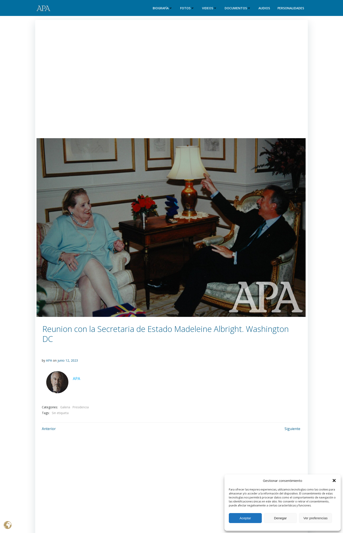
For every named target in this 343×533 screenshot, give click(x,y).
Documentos (238, 8)
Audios (264, 8)
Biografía (163, 8)
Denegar (280, 518)
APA (49, 360)
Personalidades (290, 8)
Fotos (187, 8)
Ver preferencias (315, 518)
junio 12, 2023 (68, 360)
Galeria (65, 407)
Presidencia (80, 407)
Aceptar (245, 518)
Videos (209, 8)
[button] (334, 480)
